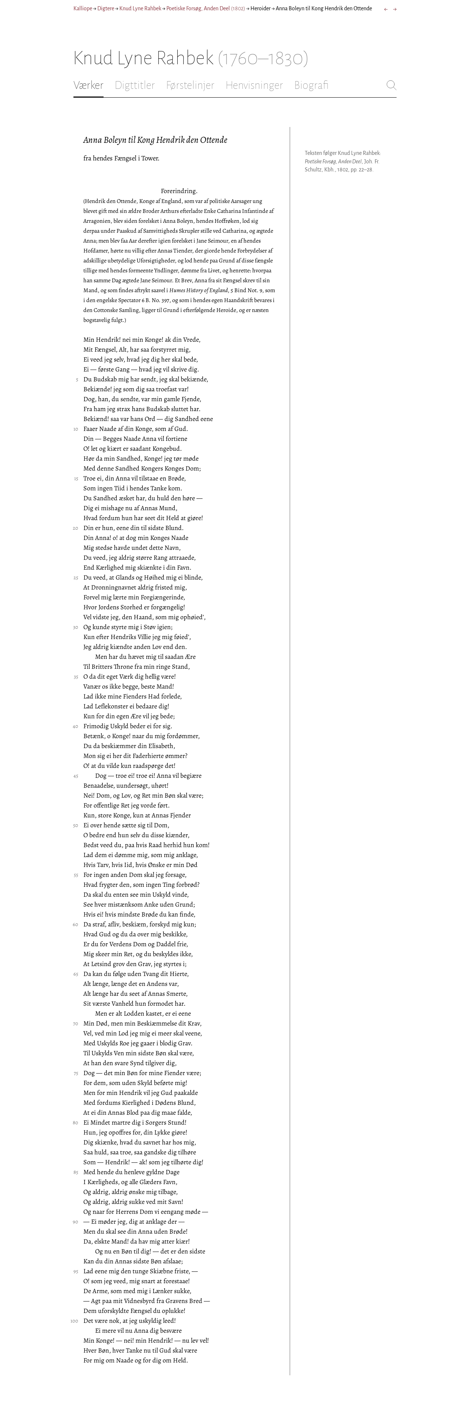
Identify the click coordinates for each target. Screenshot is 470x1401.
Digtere (105, 8)
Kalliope (82, 8)
